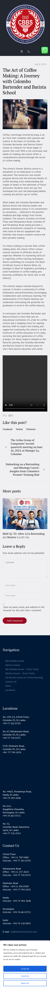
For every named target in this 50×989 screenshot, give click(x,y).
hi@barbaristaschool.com (24, 932)
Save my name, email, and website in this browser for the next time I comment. (24, 609)
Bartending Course (14, 661)
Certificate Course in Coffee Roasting (24, 677)
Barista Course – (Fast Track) (20, 673)
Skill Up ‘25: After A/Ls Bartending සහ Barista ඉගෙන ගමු (24, 535)
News (8, 686)
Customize (25, 976)
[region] (25, 964)
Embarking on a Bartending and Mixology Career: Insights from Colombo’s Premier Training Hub (22, 469)
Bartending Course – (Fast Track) (22, 669)
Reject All (25, 983)
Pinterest (31, 429)
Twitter (19, 429)
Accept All (25, 969)
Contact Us (11, 682)
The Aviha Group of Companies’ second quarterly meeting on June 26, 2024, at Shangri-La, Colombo (26, 447)
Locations (10, 690)
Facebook (7, 429)
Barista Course (12, 665)
